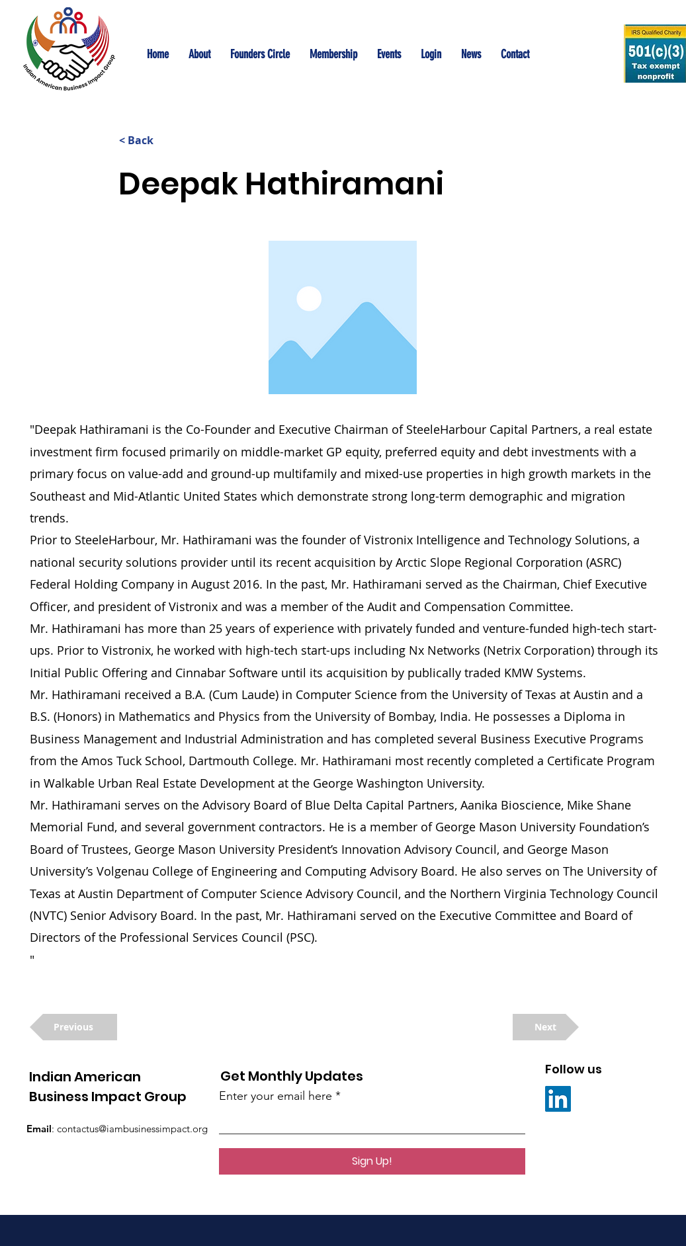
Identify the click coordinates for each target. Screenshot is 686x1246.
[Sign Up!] (372, 1161)
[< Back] (162, 140)
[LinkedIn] (558, 1099)
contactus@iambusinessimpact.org (132, 1128)
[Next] (546, 1027)
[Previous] (73, 1027)
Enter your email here (275, 1096)
